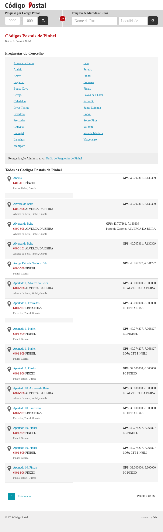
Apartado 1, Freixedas (26, 303)
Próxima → (25, 496)
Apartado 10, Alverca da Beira (31, 388)
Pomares (89, 82)
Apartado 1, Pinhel (24, 328)
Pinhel (87, 75)
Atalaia (18, 69)
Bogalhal (19, 82)
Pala (86, 63)
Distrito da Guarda (13, 41)
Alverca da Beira (24, 63)
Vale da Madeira (93, 133)
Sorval (87, 114)
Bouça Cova (21, 88)
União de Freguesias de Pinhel (64, 158)
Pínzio (87, 88)
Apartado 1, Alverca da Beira (30, 283)
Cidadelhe (20, 101)
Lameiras (19, 139)
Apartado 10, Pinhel (25, 427)
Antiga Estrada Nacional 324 (30, 263)
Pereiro (88, 69)
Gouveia (19, 126)
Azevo (17, 75)
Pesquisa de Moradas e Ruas (90, 13)
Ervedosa (19, 114)
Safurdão (89, 101)
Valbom (88, 126)
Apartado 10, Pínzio (25, 467)
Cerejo (17, 95)
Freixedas (19, 120)
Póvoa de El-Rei (93, 95)
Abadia (17, 178)
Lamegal (19, 133)
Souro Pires (90, 120)
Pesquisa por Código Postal (22, 13)
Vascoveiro (90, 139)
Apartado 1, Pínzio (24, 368)
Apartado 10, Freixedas (27, 408)
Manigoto (19, 146)
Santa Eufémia (92, 107)
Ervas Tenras (21, 107)
